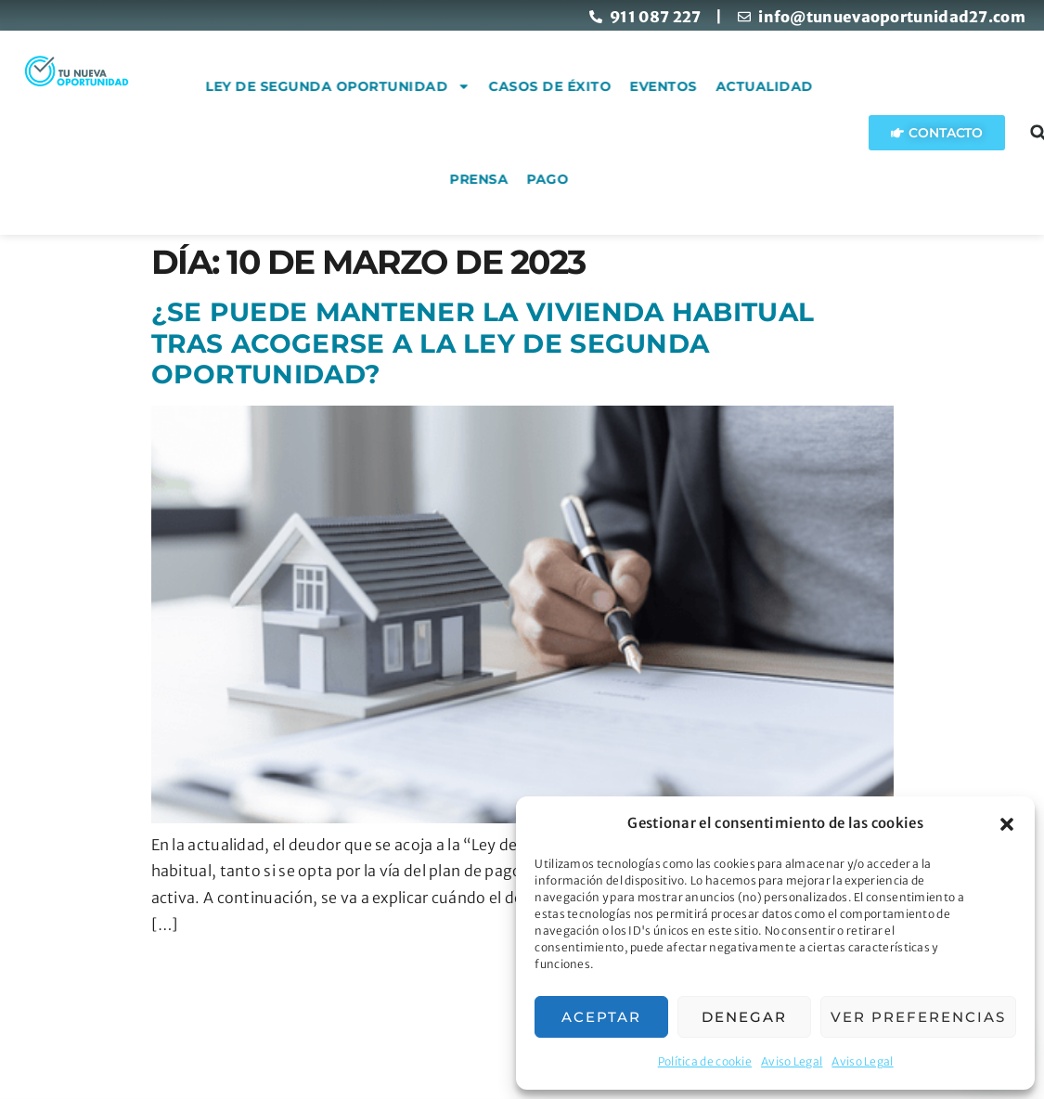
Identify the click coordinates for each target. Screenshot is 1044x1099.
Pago (627, 179)
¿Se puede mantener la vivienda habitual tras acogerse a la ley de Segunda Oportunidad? (483, 343)
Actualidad (843, 86)
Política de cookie (705, 1061)
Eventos (743, 86)
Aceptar (601, 1017)
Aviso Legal (791, 1061)
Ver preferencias (918, 1017)
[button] (1007, 824)
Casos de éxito (629, 86)
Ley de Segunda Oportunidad (417, 86)
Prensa (558, 179)
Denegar (744, 1017)
